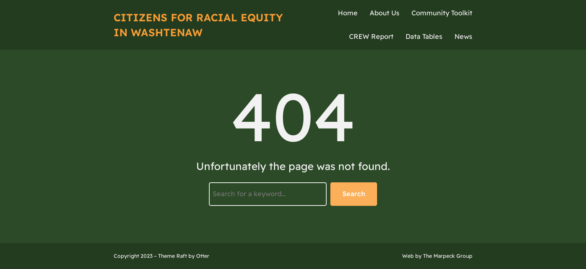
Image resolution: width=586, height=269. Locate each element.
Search (353, 193)
